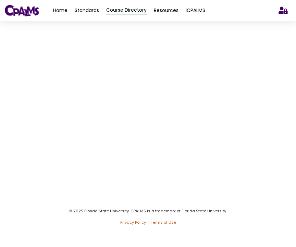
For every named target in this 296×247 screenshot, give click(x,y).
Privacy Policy (133, 222)
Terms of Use (163, 222)
